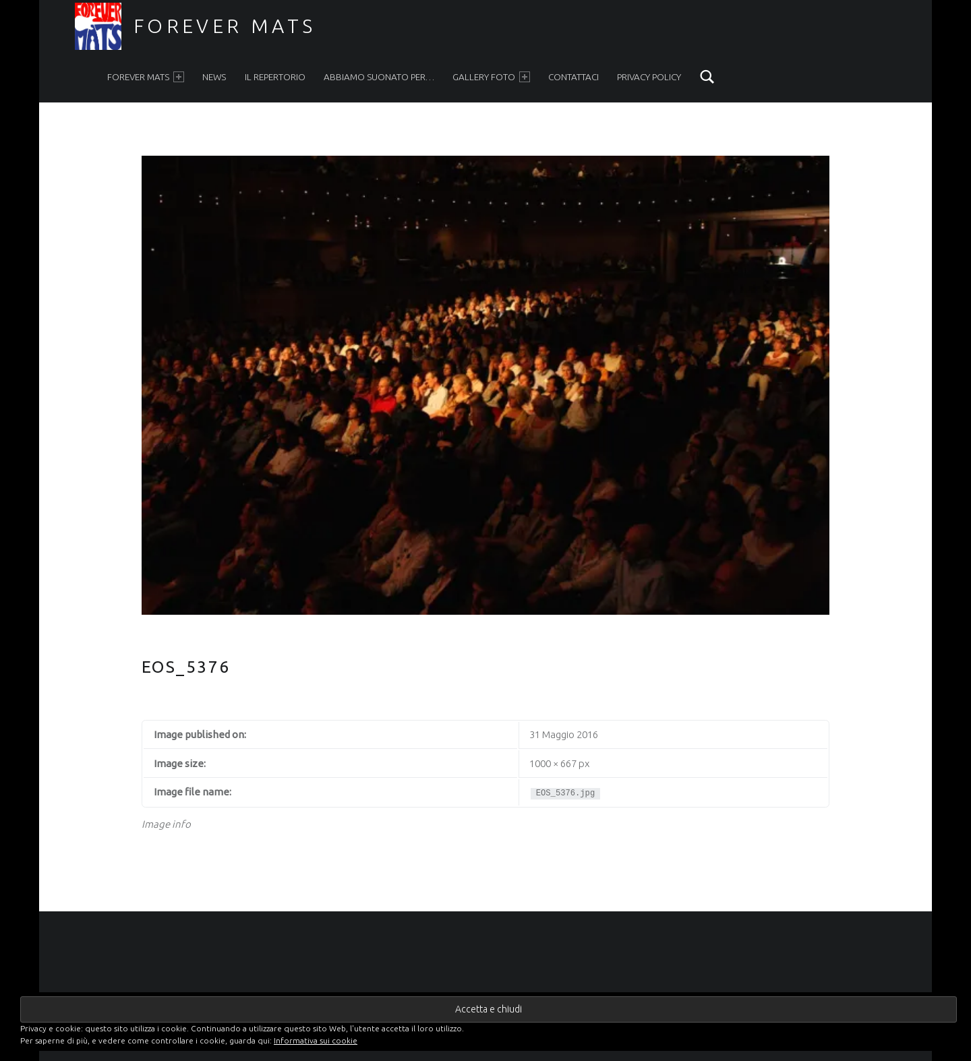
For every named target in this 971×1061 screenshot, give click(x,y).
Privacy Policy (649, 76)
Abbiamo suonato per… (379, 76)
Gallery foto (491, 77)
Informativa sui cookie (315, 1040)
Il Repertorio (275, 76)
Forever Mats (225, 25)
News (214, 76)
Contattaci (573, 76)
